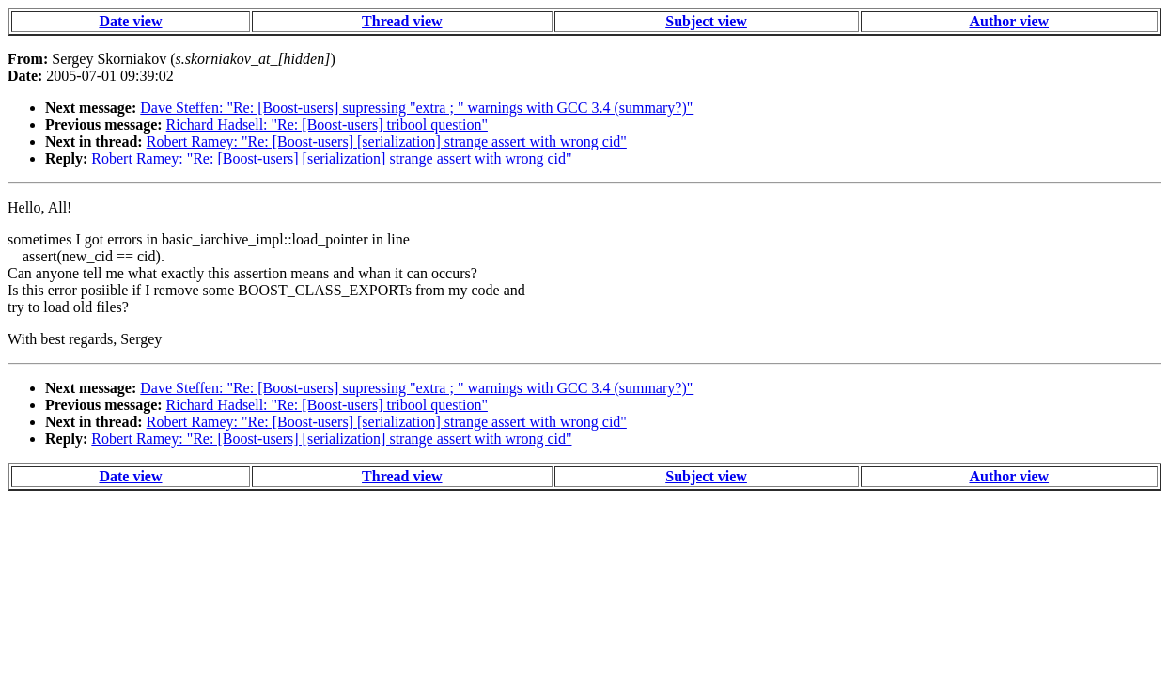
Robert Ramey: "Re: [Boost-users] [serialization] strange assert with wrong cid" (387, 142)
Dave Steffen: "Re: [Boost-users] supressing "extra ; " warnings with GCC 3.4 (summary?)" (416, 108)
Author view (1009, 21)
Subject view (706, 21)
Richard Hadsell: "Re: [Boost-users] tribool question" (327, 125)
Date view (130, 21)
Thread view (402, 21)
